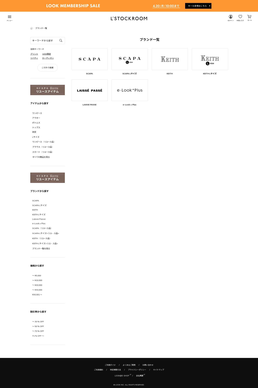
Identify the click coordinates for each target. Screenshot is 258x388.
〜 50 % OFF (38, 326)
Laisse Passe (39, 219)
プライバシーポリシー (137, 370)
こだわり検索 (47, 67)
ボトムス (36, 122)
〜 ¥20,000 (37, 285)
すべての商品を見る (41, 157)
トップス (36, 127)
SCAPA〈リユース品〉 (42, 228)
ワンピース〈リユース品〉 (44, 142)
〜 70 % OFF (38, 331)
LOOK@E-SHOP (122, 375)
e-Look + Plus (38, 223)
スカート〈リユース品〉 (43, 152)
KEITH (35, 210)
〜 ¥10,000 (37, 280)
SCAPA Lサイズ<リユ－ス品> (45, 233)
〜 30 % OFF (38, 321)
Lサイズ (35, 137)
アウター (36, 118)
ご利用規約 (98, 370)
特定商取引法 (115, 370)
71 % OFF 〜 (38, 336)
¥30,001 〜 (37, 294)
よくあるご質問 (129, 365)
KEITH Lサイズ (38, 214)
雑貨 (34, 132)
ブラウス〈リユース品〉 (43, 147)
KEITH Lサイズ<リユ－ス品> (45, 243)
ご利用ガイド (110, 365)
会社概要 (139, 375)
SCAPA (35, 200)
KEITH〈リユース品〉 (42, 238)
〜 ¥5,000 (36, 275)
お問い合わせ (147, 365)
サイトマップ (158, 370)
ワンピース (37, 113)
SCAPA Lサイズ (39, 205)
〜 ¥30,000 (37, 290)
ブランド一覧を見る (41, 248)
